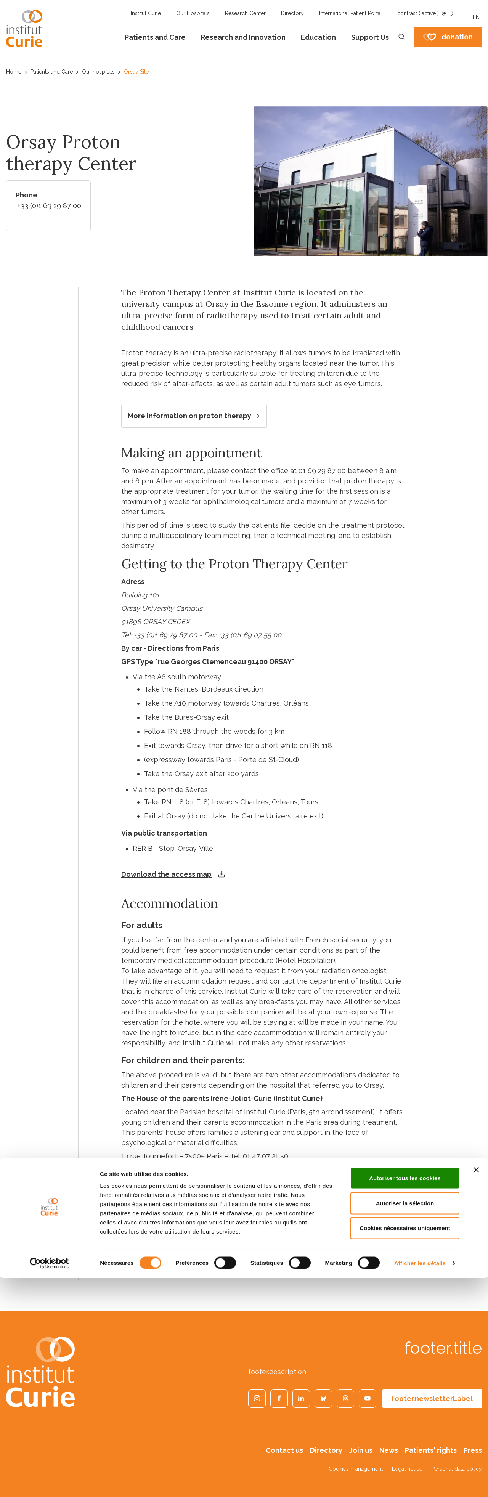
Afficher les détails (420, 1482)
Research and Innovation (243, 37)
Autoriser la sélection (405, 1422)
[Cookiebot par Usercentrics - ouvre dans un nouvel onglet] (49, 1482)
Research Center (245, 13)
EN (476, 17)
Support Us (370, 37)
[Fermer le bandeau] (476, 1388)
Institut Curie (146, 13)
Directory (292, 13)
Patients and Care (155, 37)
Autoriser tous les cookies (405, 1397)
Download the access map (166, 874)
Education (318, 37)
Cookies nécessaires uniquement (405, 1447)
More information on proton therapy (194, 416)
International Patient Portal (350, 13)
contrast (418, 13)
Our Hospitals (193, 13)
